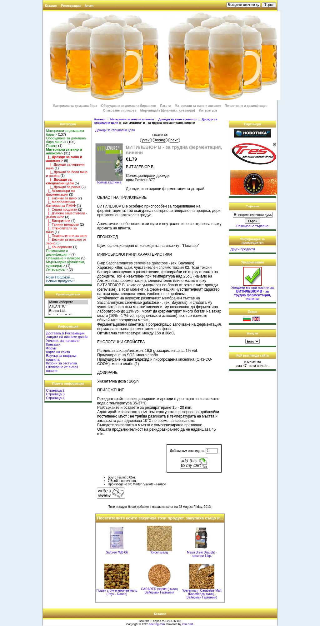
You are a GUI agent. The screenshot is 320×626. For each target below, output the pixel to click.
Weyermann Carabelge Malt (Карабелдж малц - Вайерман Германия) (201, 594)
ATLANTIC (68, 306)
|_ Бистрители (58, 221)
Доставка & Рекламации (65, 333)
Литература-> (57, 269)
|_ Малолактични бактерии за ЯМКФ (61, 204)
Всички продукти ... (61, 281)
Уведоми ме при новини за (252, 292)
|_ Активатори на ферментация (60, 192)
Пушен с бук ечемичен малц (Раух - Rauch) (116, 592)
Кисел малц (159, 552)
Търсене (252, 206)
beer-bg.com (157, 624)
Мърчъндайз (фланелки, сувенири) (167, 110)
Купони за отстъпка (61, 363)
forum (89, 6)
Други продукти (242, 249)
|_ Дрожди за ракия (63, 187)
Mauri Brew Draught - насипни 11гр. (202, 554)
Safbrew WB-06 (117, 552)
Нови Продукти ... (60, 277)
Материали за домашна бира (74, 106)
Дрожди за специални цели (115, 130)
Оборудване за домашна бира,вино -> (66, 140)
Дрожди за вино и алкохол (178, 119)
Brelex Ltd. (68, 311)
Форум (51, 348)
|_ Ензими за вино (61, 198)
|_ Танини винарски (62, 224)
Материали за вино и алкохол (132, 119)
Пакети (165, 106)
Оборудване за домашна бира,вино (129, 106)
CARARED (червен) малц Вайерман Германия (159, 590)
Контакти (53, 344)
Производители (68, 294)
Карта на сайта (58, 352)
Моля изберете (68, 302)
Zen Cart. (188, 624)
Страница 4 (55, 398)
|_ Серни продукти (61, 209)
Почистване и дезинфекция (246, 106)
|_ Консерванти (59, 247)
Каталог (51, 6)
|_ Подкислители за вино (66, 236)
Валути (252, 333)
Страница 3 (55, 394)
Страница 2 (55, 390)
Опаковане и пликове (119, 110)
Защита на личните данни (67, 337)
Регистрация (71, 6)
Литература (208, 110)
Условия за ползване (62, 341)
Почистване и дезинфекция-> (58, 252)
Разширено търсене (252, 226)
